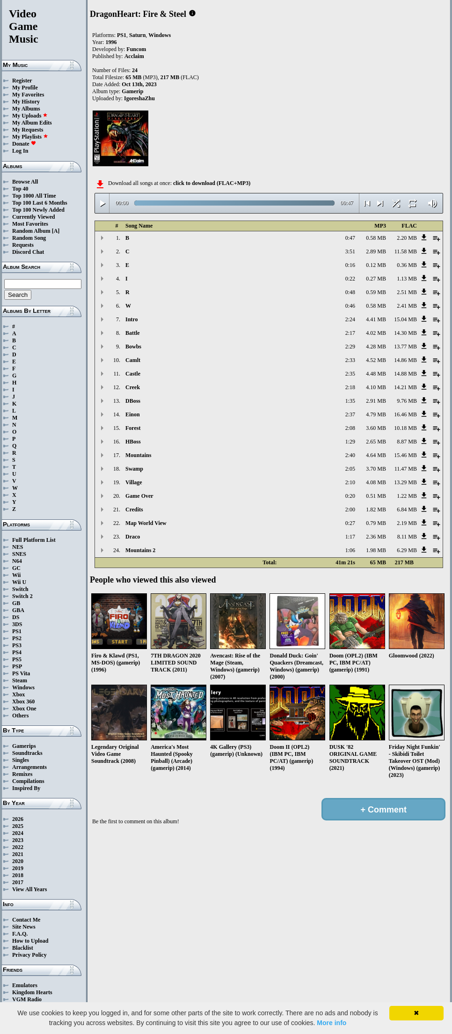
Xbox (18, 694)
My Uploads (30, 115)
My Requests (27, 129)
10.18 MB (405, 428)
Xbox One (24, 708)
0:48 (350, 292)
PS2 (17, 638)
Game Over (139, 496)
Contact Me (26, 919)
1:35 (350, 401)
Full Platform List (34, 540)
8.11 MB (407, 536)
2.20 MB (407, 238)
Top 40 (20, 188)
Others (20, 715)
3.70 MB (376, 468)
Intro (131, 319)
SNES (19, 554)
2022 (17, 847)
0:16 (350, 265)
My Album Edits (32, 122)
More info (331, 1023)
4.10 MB (376, 387)
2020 (17, 861)
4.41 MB (376, 319)
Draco (132, 536)
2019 (17, 868)
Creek (132, 387)
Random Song (29, 238)
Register (22, 80)
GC (16, 568)
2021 (17, 854)
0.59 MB (376, 292)
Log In (20, 151)
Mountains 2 (140, 550)
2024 (17, 833)
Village (133, 482)
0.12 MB (376, 265)
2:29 (350, 346)
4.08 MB (376, 482)
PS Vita (21, 673)
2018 (17, 875)
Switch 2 (22, 596)
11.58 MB (405, 251)
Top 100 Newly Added (38, 210)
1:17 (350, 536)
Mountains (138, 455)
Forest (132, 428)
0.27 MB (376, 278)
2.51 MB (407, 292)
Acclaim (134, 56)
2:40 (350, 455)
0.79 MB (376, 523)
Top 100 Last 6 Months (39, 202)
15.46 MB (405, 455)
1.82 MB (376, 509)
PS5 (17, 659)
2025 (17, 826)
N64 (17, 561)
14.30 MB (405, 333)
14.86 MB (405, 360)
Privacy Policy (29, 955)
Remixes (22, 774)
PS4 (17, 652)
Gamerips (24, 746)
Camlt (132, 360)
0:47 (350, 238)
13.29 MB (405, 482)
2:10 (350, 482)
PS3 (17, 645)
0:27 (350, 523)
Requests (23, 245)
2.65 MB (376, 441)
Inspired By (26, 788)
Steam (19, 680)
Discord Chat (28, 252)
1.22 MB (407, 496)
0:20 (350, 496)
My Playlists (30, 136)
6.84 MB (407, 509)
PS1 (17, 631)
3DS (17, 624)
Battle (132, 333)
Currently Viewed (33, 217)
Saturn (137, 35)
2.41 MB (407, 306)
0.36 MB (407, 265)
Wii (16, 575)
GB (16, 603)
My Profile (25, 87)
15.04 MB (405, 319)
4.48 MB (376, 373)
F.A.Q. (20, 934)
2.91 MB (376, 401)
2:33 (350, 360)
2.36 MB (376, 536)
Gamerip (132, 91)
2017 (17, 882)
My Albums (26, 108)
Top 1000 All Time (34, 195)
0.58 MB (376, 238)
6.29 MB (407, 550)
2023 (17, 840)
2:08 (350, 428)
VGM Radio (27, 999)
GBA (18, 610)
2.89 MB (376, 251)
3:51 (350, 251)
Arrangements (29, 767)
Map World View (146, 523)
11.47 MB (405, 468)
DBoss (132, 401)
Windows (23, 687)
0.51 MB (376, 496)
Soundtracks (27, 753)
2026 (17, 819)
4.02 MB (376, 333)
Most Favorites (30, 224)
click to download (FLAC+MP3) (211, 183)
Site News (24, 926)
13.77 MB (405, 346)
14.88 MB (405, 373)
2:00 (350, 509)
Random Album (31, 231)
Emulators (24, 985)
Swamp (134, 468)
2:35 (350, 373)
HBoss (133, 441)
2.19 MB (407, 523)
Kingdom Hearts (32, 992)
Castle (132, 373)
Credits (134, 509)
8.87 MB (407, 441)
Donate (24, 143)
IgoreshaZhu (139, 98)
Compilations (28, 781)
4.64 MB (376, 455)
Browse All (25, 181)
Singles (20, 760)
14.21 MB (405, 387)
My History (26, 101)
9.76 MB (407, 401)
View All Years (29, 889)
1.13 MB (407, 278)
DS (15, 617)
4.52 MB (376, 360)
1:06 (350, 550)
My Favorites (28, 94)
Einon (132, 414)
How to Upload (30, 941)
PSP (17, 666)
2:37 (350, 414)
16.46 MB (405, 414)
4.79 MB (376, 414)
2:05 (350, 468)
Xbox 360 (23, 701)
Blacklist (22, 948)
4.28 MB (376, 346)
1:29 (350, 441)
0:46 (350, 306)
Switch (20, 589)
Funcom (136, 49)
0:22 (350, 278)
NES (17, 547)
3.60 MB (376, 428)
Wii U (19, 582)
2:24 (350, 319)
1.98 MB (376, 550)
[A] (56, 231)
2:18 (350, 387)
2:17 (350, 333)
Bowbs (133, 346)
